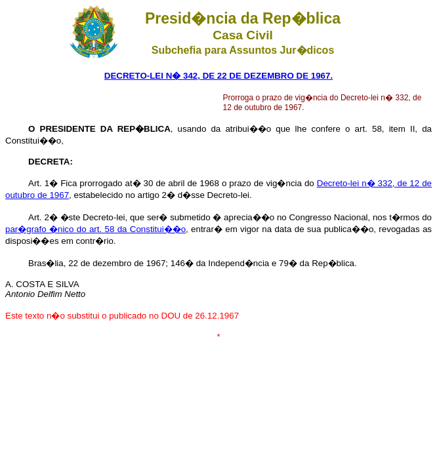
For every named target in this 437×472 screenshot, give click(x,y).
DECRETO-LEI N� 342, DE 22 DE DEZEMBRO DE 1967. (218, 76)
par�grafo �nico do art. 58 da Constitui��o (95, 229)
